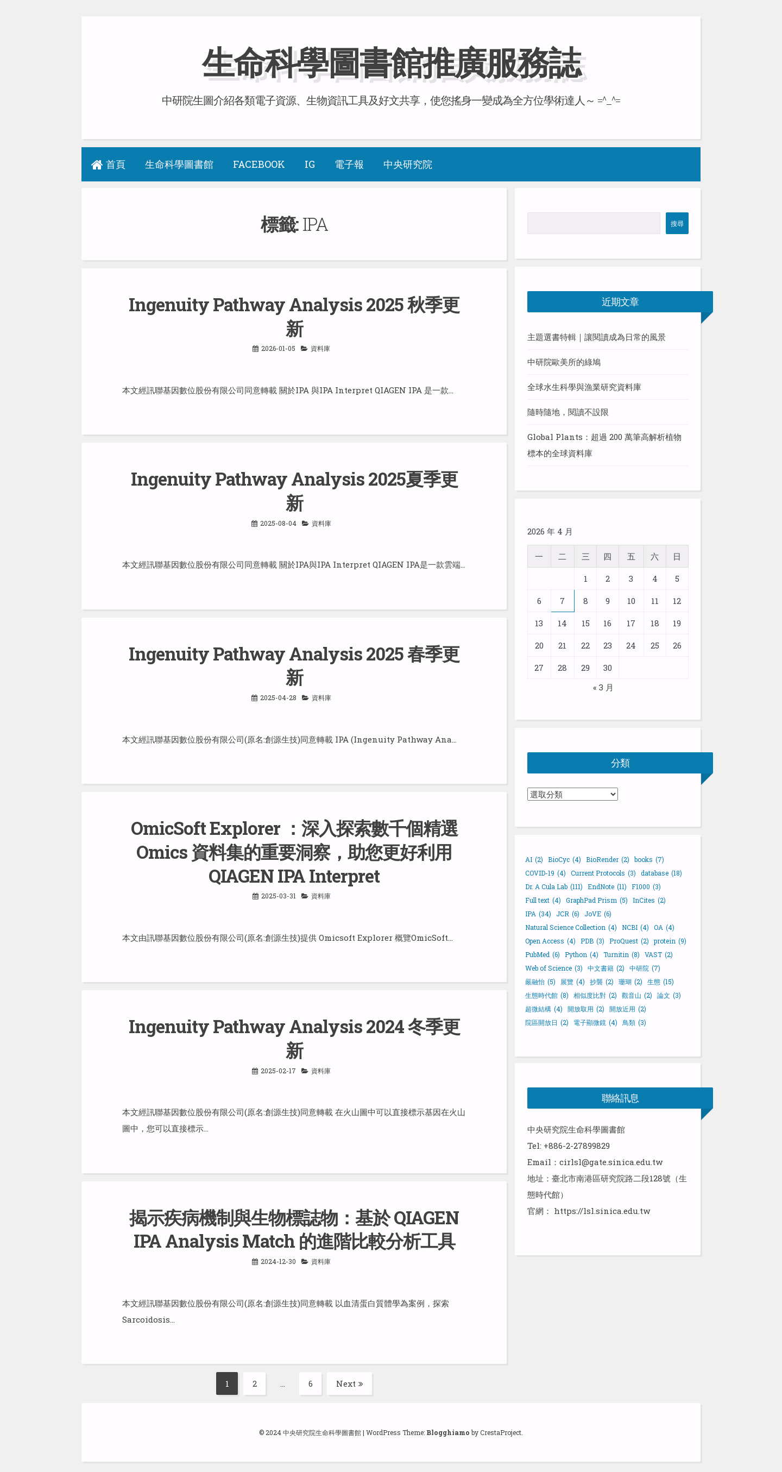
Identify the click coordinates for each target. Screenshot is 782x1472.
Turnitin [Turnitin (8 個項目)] (621, 954)
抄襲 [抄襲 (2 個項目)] (602, 981)
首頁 (108, 164)
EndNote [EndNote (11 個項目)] (607, 886)
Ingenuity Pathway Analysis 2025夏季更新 (294, 489)
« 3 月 (603, 686)
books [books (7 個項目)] (649, 859)
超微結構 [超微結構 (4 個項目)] (544, 1008)
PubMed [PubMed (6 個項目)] (542, 954)
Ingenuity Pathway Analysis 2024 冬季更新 (294, 1033)
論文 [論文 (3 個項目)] (669, 994)
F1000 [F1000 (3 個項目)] (646, 886)
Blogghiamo (448, 1426)
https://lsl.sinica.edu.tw (602, 1210)
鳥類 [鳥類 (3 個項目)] (634, 1022)
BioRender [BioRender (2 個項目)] (607, 859)
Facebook (259, 164)
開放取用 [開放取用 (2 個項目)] (585, 1008)
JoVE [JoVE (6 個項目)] (597, 913)
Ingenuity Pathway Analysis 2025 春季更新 (294, 663)
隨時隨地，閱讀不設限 (568, 411)
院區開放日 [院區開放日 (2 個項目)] (547, 1022)
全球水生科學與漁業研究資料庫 (584, 386)
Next (349, 1377)
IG (310, 164)
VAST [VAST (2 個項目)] (659, 954)
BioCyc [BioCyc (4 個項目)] (564, 859)
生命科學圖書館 (179, 164)
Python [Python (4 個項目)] (581, 954)
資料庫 (320, 347)
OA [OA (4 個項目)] (664, 927)
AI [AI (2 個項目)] (534, 859)
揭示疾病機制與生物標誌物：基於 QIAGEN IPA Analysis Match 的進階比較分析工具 (294, 1223)
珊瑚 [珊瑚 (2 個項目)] (630, 981)
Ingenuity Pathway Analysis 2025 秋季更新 (294, 315)
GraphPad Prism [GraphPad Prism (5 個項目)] (597, 899)
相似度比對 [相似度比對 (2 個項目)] (595, 994)
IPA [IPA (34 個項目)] (538, 913)
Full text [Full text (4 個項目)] (543, 899)
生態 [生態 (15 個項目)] (660, 981)
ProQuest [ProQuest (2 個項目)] (629, 940)
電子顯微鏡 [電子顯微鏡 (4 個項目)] (595, 1022)
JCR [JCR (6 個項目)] (567, 913)
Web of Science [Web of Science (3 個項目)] (554, 967)
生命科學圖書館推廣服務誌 (391, 61)
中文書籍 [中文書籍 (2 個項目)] (606, 967)
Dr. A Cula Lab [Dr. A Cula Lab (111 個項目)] (554, 886)
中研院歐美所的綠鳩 (564, 361)
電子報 (349, 164)
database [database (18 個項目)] (661, 872)
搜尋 (677, 223)
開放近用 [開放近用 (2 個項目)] (627, 1008)
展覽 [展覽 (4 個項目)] (572, 981)
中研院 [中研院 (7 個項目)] (644, 967)
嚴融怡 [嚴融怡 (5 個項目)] (540, 981)
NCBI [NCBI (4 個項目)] (635, 927)
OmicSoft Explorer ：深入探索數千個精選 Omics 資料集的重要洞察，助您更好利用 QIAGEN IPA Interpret (294, 848)
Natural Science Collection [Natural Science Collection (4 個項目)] (571, 927)
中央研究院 (407, 164)
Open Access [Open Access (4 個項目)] (550, 940)
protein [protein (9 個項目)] (670, 940)
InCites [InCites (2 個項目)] (649, 899)
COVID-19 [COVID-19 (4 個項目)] (545, 872)
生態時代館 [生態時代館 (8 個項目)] (547, 994)
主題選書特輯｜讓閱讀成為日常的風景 (596, 336)
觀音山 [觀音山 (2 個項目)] (637, 994)
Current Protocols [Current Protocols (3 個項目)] (603, 872)
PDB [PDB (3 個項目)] (592, 940)
